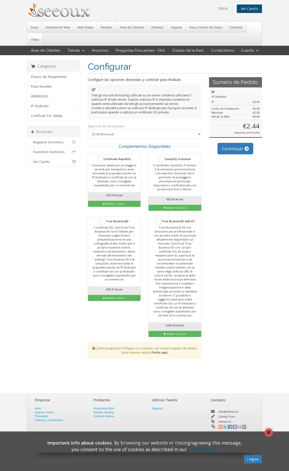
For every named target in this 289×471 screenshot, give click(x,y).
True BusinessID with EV (174, 221)
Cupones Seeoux (104, 416)
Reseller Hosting (104, 412)
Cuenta (249, 50)
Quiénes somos (44, 412)
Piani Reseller (41, 86)
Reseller (106, 27)
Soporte (176, 27)
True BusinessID (114, 221)
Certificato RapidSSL (114, 159)
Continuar (235, 149)
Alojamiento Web (58, 27)
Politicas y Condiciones (49, 420)
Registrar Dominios (53, 142)
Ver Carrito (249, 8)
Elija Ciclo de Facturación (106, 126)
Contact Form (226, 416)
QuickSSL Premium (174, 159)
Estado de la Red (187, 50)
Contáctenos (222, 50)
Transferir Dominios (53, 152)
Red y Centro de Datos (205, 27)
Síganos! (157, 408)
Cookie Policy (202, 449)
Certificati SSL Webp (46, 115)
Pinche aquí (160, 352)
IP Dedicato (40, 106)
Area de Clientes (132, 27)
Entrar (223, 8)
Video (35, 39)
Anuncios (100, 50)
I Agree (253, 459)
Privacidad (41, 416)
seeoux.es (224, 421)
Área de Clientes (45, 50)
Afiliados (157, 27)
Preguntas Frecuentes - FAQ (140, 50)
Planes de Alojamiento (49, 76)
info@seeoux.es (228, 411)
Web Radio (85, 27)
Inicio (34, 27)
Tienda (76, 50)
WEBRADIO (39, 96)
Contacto (236, 27)
